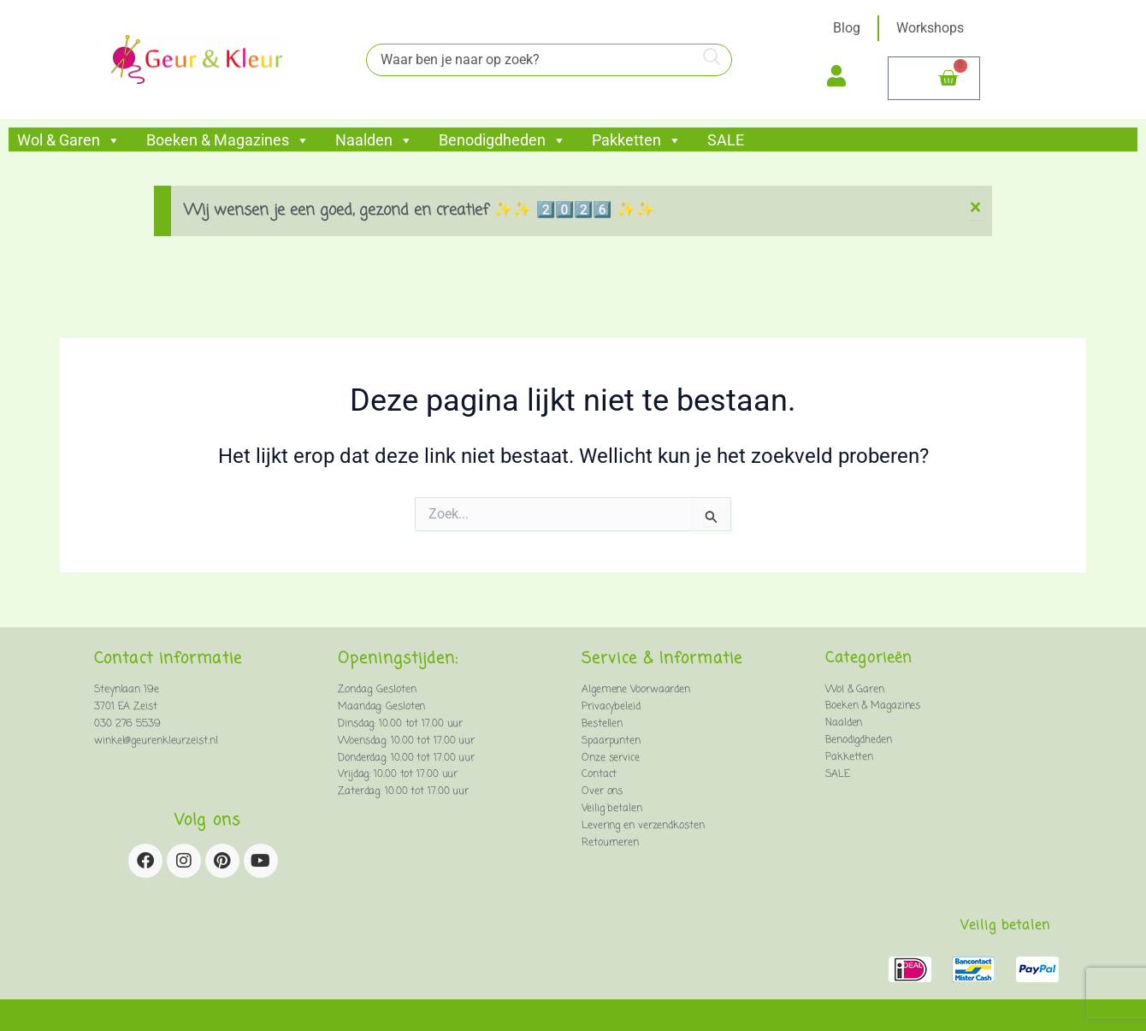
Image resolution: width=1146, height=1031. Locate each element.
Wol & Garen (69, 140)
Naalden (374, 140)
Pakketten (637, 140)
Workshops (930, 28)
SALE (725, 140)
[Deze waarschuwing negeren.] (975, 207)
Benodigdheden (502, 140)
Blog (846, 28)
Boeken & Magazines (228, 140)
